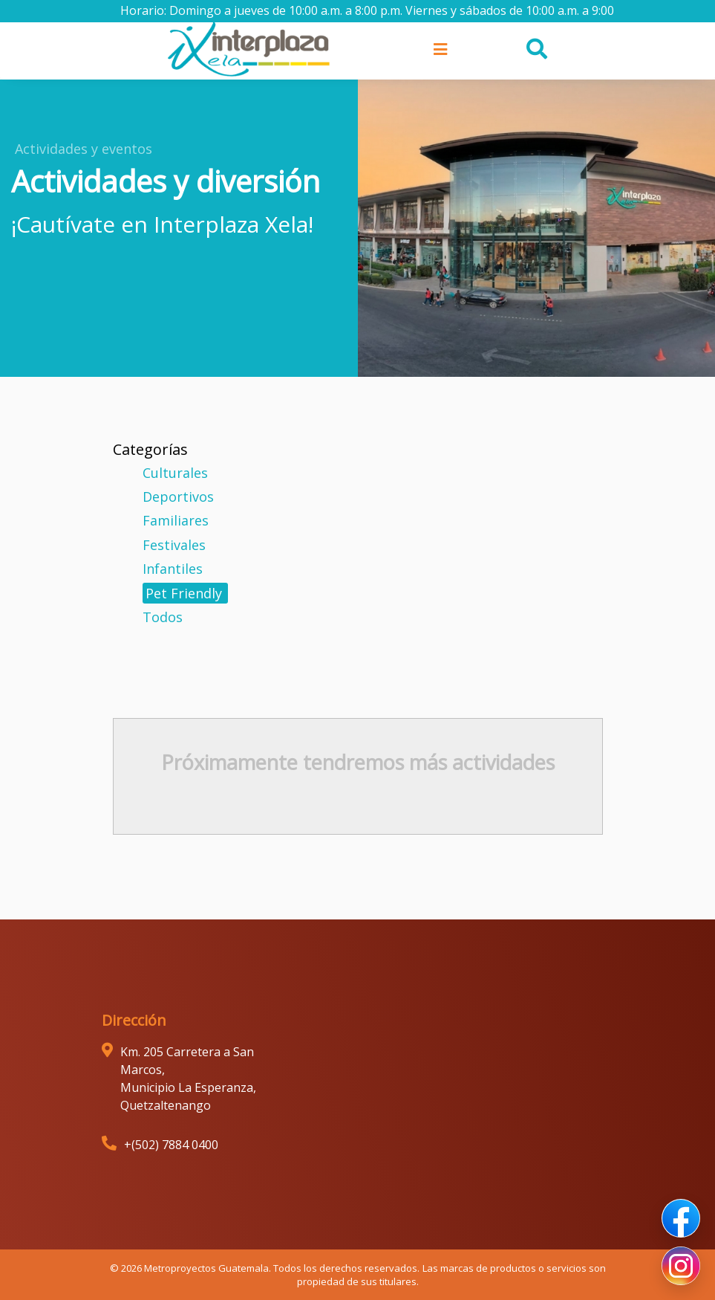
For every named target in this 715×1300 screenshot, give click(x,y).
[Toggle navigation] (438, 49)
